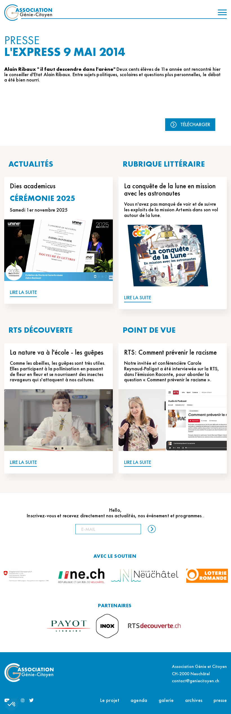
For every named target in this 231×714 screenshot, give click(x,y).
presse (220, 700)
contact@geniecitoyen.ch (195, 681)
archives (193, 700)
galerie (166, 700)
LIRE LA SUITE (23, 292)
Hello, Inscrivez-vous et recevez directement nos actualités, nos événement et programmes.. (115, 512)
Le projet (109, 700)
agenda (139, 700)
